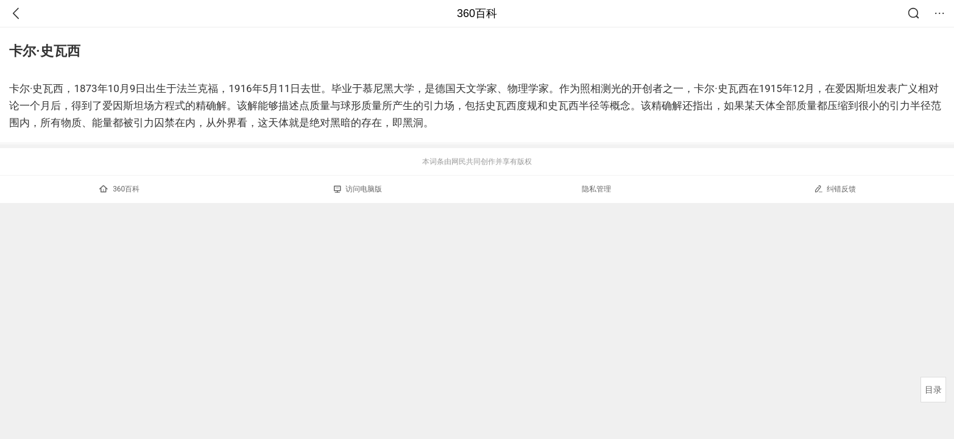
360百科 (477, 13)
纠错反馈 (835, 188)
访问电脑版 (358, 189)
